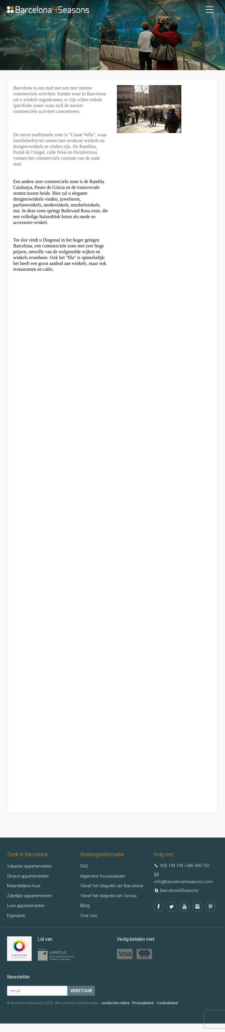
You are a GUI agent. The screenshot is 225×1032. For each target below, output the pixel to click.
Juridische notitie (115, 1011)
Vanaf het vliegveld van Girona (111, 904)
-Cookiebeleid (167, 1011)
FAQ (84, 866)
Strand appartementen (30, 876)
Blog (85, 914)
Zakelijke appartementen (32, 895)
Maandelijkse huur (25, 885)
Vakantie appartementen (32, 866)
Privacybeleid (143, 1011)
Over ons (89, 924)
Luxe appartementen (28, 905)
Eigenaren (17, 915)
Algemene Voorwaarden (105, 876)
